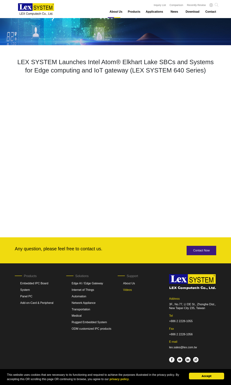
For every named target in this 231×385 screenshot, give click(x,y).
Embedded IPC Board (34, 283)
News (174, 11)
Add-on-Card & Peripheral (36, 302)
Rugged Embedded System (89, 321)
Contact (210, 11)
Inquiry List (160, 5)
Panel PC (26, 296)
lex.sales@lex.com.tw (183, 346)
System (25, 289)
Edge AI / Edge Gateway (87, 283)
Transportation (81, 308)
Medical (77, 315)
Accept (207, 376)
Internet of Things (83, 289)
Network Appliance (84, 302)
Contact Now (201, 250)
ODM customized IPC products (91, 328)
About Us (116, 11)
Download (192, 11)
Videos (127, 289)
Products (134, 11)
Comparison (176, 5)
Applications (154, 11)
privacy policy (119, 379)
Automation (79, 296)
